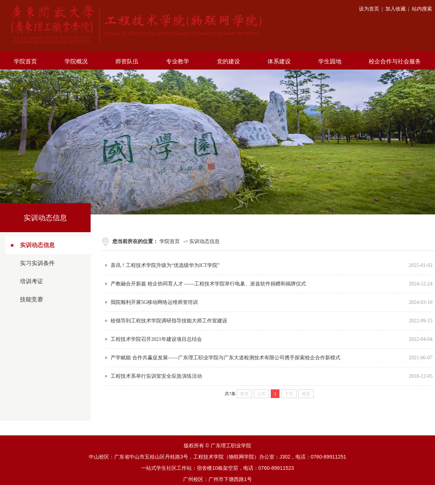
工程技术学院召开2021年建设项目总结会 (156, 339)
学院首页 (170, 241)
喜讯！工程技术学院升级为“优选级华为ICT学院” (165, 265)
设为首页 (369, 9)
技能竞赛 (31, 299)
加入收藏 (395, 9)
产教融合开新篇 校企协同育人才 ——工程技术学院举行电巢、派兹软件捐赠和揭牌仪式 (208, 284)
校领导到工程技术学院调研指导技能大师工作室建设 (169, 320)
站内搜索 (422, 9)
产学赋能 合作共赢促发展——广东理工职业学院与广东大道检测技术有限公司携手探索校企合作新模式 (225, 357)
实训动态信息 (37, 245)
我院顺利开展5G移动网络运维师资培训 (154, 302)
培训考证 (31, 281)
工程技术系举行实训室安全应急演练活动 (156, 376)
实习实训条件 (37, 263)
